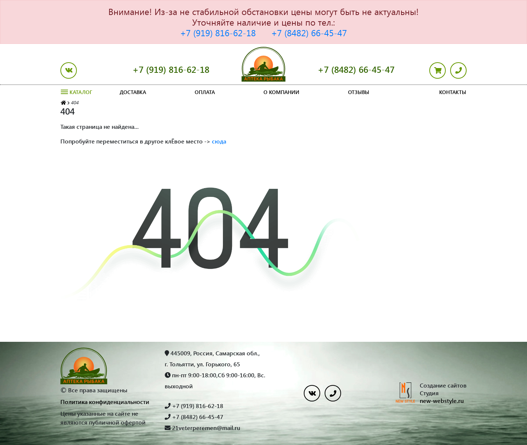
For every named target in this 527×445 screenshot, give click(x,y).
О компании (281, 92)
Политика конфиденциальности (104, 401)
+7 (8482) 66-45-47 (309, 32)
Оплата (205, 92)
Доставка (133, 92)
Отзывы (358, 92)
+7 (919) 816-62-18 (218, 32)
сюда (219, 141)
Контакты (452, 92)
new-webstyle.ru (442, 400)
